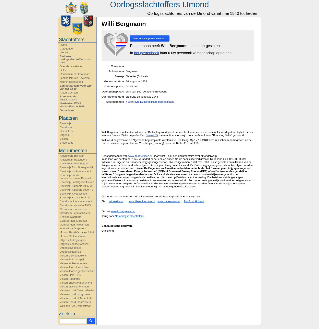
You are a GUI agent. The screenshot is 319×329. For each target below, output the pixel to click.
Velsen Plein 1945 (70, 274)
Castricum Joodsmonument (76, 201)
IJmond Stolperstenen (72, 236)
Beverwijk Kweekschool (73, 193)
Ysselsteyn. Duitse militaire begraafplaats (150, 101)
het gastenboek (146, 53)
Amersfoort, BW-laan (72, 155)
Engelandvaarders (70, 216)
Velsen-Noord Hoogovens (75, 294)
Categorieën (67, 48)
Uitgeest (65, 134)
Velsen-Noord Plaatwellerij (75, 302)
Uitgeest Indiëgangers (72, 240)
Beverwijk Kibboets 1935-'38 (76, 185)
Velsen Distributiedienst (73, 255)
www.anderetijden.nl (140, 155)
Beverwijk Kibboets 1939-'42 (76, 189)
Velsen (64, 138)
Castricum (66, 127)
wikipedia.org (116, 201)
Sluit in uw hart (149, 38)
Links (63, 70)
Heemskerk (66, 131)
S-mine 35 (152, 135)
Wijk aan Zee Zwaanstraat (75, 305)
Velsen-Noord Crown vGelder (77, 290)
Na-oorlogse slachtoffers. (129, 216)
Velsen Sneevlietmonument (76, 282)
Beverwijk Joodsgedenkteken (77, 182)
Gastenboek (67, 110)
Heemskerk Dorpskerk (73, 228)
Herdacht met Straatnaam (75, 74)
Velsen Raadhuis (70, 278)
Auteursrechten (69, 92)
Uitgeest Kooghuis (70, 247)
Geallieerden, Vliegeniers (74, 224)
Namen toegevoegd (71, 81)
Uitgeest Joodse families (74, 243)
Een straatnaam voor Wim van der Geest (76, 87)
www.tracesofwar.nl (168, 201)
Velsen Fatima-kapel (72, 259)
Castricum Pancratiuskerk (75, 213)
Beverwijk (65, 123)
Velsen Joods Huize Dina (74, 267)
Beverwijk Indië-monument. (76, 171)
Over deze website (71, 66)
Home (63, 44)
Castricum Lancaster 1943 (75, 205)
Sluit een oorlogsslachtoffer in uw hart (75, 59)
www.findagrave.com (123, 211)
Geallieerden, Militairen (73, 220)
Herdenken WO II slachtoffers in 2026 (72, 105)
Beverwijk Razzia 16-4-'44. (75, 197)
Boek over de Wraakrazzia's (68, 98)
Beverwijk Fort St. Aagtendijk (76, 167)
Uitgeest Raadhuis (70, 251)
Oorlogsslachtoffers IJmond (159, 4)
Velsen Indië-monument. (74, 263)
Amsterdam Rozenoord (73, 159)
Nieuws (64, 52)
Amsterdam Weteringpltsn (75, 163)
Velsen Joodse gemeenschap (77, 271)
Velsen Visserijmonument (75, 286)
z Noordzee (66, 142)
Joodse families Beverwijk (75, 77)
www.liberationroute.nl (142, 201)
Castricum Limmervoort (73, 209)
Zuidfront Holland (194, 201)
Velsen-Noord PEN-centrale (76, 298)
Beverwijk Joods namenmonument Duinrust (75, 177)
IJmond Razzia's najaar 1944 (77, 232)
